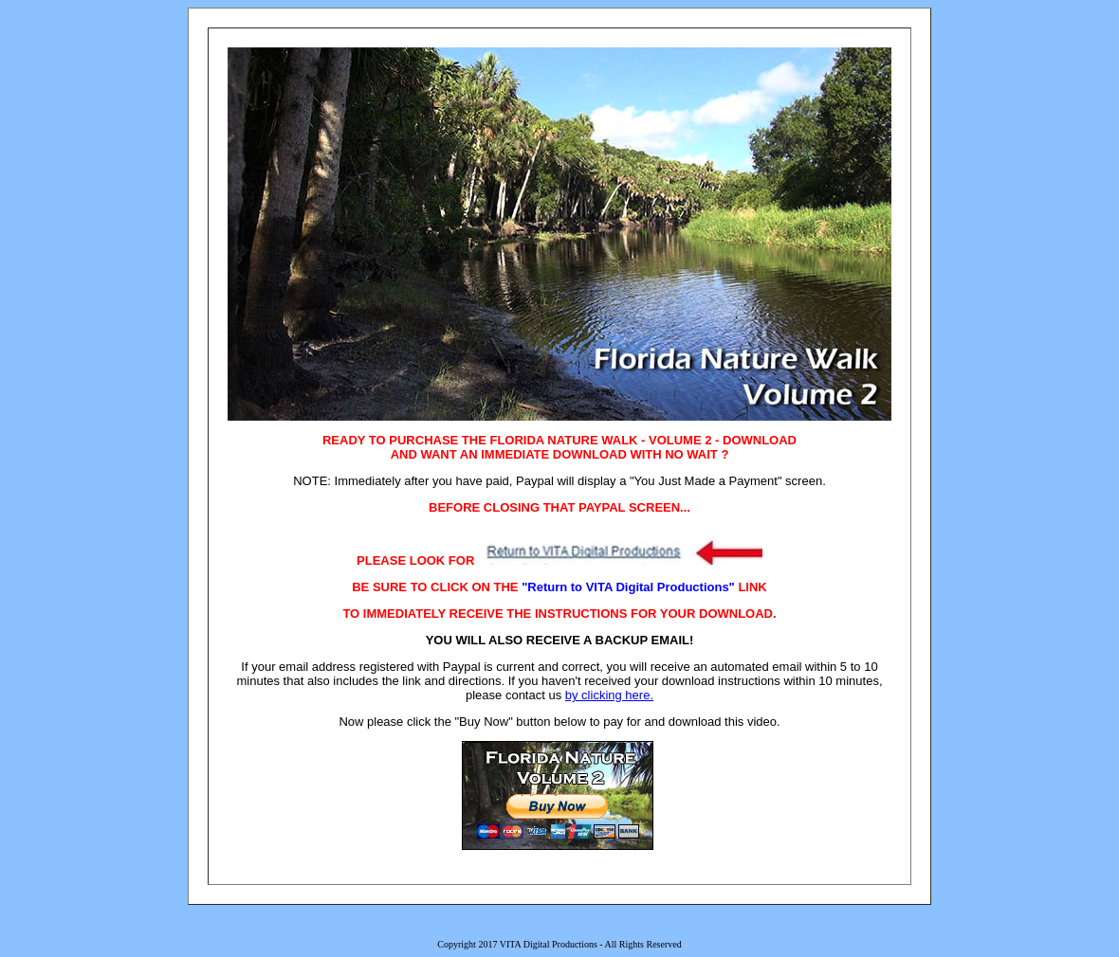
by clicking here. (609, 695)
